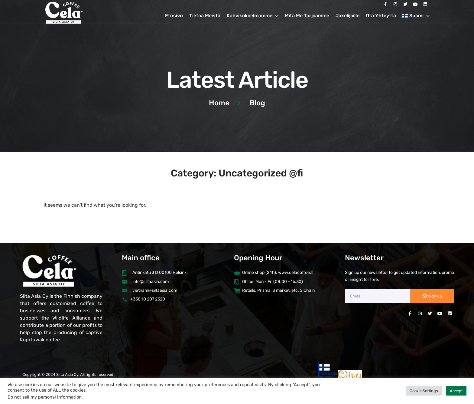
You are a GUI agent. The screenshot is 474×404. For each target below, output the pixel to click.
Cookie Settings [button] (424, 391)
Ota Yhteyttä (381, 15)
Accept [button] (456, 391)
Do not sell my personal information (45, 397)
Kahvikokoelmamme (252, 16)
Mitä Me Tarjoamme (307, 15)
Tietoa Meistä (204, 15)
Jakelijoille (347, 15)
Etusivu (174, 15)
